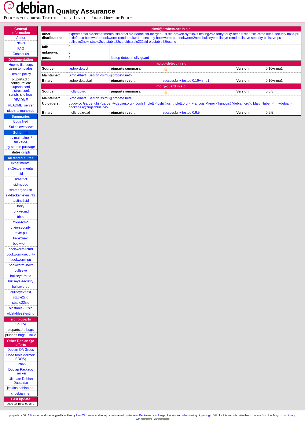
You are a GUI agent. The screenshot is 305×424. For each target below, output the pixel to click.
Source (20, 324)
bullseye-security (20, 281)
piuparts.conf (20, 87)
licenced (35, 415)
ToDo (32, 335)
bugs (30, 329)
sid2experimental (20, 168)
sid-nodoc (20, 184)
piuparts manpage (20, 110)
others (186, 415)
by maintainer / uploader (21, 139)
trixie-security (21, 227)
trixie (20, 216)
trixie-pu (21, 233)
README (21, 100)
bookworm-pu (20, 259)
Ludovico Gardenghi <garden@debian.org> (101, 103)
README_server (21, 105)
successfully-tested (177, 80)
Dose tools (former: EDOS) (20, 357)
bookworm (21, 243)
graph (25, 152)
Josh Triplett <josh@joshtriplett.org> (163, 103)
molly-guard (140, 57)
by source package (21, 147)
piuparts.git (204, 415)
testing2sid (21, 200)
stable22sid (20, 302)
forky (21, 206)
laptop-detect (121, 57)
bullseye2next (20, 292)
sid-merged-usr (20, 190)
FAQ (20, 48)
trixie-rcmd (21, 222)
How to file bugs (21, 64)
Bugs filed (20, 121)
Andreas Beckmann (140, 415)
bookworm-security (21, 254)
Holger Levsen (167, 415)
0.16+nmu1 (200, 80)
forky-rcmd (21, 211)
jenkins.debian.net (20, 388)
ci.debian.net (20, 393)
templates (25, 68)
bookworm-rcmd (21, 249)
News (20, 43)
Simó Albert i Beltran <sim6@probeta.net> (100, 75)
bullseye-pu (20, 286)
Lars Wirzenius (85, 415)
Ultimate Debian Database (21, 380)
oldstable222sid (20, 308)
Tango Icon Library (284, 415)
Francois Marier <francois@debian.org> (221, 103)
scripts (14, 94)
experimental (20, 163)
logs (29, 94)
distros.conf (20, 91)
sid (25, 132)
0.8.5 (196, 112)
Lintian (21, 364)
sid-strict (20, 179)
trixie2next (20, 238)
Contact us (21, 54)
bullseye (21, 270)
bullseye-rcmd (20, 276)
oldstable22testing (20, 313)
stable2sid (20, 297)
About (20, 38)
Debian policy (21, 74)
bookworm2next (21, 265)
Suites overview (21, 127)
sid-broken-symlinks (21, 195)
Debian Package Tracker (20, 371)
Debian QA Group (20, 349)
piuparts (14, 415)
